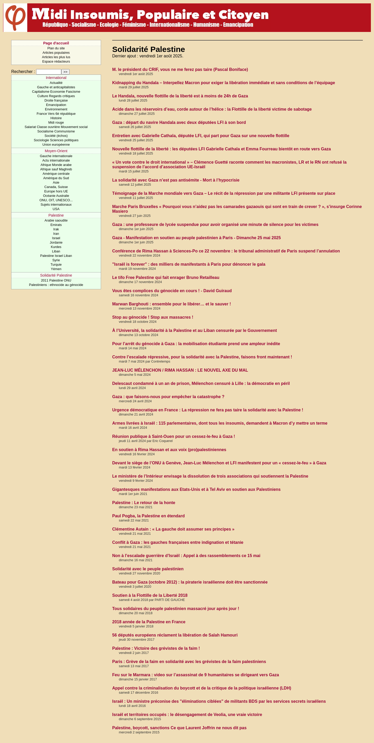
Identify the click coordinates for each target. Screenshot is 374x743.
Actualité (56, 83)
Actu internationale (56, 160)
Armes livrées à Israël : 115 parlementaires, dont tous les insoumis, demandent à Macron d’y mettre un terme (220, 423)
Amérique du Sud (56, 178)
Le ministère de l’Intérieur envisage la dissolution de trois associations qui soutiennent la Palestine (210, 476)
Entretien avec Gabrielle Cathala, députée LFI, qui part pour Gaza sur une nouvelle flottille (200, 135)
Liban (56, 251)
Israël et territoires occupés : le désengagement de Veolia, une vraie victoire (187, 714)
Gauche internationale (56, 156)
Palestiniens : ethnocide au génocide (56, 285)
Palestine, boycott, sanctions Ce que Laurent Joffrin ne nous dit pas (179, 728)
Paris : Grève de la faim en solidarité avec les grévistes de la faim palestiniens (189, 661)
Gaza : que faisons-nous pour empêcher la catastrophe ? (168, 396)
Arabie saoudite (56, 220)
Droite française (56, 100)
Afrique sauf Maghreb (56, 169)
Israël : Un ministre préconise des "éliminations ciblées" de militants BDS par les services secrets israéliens (219, 701)
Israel (56, 238)
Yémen (56, 269)
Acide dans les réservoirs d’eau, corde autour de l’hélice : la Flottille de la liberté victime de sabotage (212, 109)
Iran (56, 234)
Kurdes (56, 247)
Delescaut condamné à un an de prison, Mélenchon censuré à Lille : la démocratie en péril (201, 383)
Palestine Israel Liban (56, 256)
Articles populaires (56, 53)
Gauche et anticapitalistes (56, 87)
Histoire (56, 118)
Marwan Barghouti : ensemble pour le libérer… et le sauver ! (171, 304)
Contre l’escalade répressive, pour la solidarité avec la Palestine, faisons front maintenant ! (202, 357)
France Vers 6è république (56, 114)
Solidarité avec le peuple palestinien (148, 569)
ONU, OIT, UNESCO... (56, 200)
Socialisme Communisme (56, 131)
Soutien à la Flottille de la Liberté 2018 (150, 595)
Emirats (56, 225)
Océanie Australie (56, 196)
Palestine (56, 215)
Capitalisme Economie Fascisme (56, 91)
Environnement (56, 109)
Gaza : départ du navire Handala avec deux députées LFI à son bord (179, 122)
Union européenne (56, 144)
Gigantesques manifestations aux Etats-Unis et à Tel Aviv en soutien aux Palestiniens (196, 489)
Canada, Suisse (56, 187)
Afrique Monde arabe (56, 165)
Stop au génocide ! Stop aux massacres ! (152, 317)
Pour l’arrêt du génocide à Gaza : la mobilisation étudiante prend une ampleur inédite (196, 344)
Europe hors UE (56, 191)
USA (56, 209)
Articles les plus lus (56, 57)
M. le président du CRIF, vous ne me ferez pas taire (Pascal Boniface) (180, 69)
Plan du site (56, 48)
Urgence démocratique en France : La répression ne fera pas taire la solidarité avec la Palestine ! (207, 410)
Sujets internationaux (56, 204)
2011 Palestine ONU (56, 280)
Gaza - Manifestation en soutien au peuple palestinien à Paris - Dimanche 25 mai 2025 (196, 238)
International (56, 78)
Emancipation (56, 105)
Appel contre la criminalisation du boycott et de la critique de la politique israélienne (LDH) (201, 688)
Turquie (56, 264)
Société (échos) (56, 136)
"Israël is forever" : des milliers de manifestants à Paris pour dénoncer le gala (188, 264)
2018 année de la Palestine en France (148, 622)
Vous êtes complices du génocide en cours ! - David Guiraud (172, 291)
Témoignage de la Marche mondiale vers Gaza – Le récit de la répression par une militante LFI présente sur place (223, 193)
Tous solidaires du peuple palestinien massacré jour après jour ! (175, 608)
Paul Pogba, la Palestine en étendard (148, 516)
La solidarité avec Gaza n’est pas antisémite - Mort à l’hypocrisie (175, 180)
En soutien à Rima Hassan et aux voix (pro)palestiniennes (169, 449)
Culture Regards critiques (56, 96)
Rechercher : (23, 71)
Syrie (56, 260)
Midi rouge (56, 122)
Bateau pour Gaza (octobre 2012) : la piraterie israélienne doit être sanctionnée (190, 582)
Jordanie (56, 242)
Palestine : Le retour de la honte (143, 502)
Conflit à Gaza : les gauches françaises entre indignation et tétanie (177, 542)
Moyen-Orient (56, 151)
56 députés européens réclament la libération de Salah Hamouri (175, 635)
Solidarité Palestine (56, 275)
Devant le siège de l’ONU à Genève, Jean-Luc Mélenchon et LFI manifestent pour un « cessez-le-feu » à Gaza (219, 463)
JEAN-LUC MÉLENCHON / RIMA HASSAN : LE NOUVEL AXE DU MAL (180, 370)
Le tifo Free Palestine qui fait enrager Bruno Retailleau (165, 277)
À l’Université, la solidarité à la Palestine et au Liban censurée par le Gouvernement (194, 330)
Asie (56, 182)
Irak (56, 229)
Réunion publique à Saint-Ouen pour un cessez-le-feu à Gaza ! (173, 436)
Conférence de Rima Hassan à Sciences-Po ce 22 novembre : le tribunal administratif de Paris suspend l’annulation (226, 251)
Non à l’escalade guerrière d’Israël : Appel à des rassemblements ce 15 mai (186, 555)
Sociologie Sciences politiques (56, 140)
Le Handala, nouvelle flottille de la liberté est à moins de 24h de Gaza (180, 96)
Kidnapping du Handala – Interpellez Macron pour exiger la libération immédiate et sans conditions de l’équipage (223, 83)
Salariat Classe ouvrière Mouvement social (56, 127)
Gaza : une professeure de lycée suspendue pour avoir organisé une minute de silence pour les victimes (215, 224)
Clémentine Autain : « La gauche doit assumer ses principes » (173, 529)
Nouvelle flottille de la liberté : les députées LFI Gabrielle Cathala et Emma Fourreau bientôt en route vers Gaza (221, 149)
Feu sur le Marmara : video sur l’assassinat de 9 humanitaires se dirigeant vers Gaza (195, 675)
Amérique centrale (56, 174)
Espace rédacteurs (56, 61)
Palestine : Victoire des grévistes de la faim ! (156, 648)
